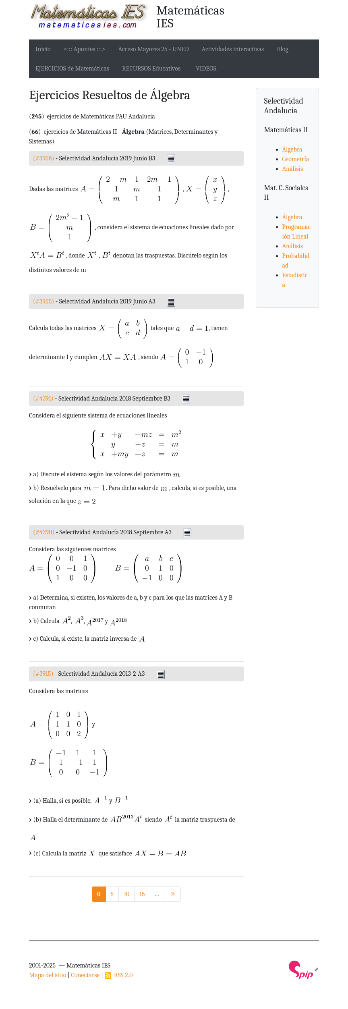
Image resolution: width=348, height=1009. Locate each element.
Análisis (292, 168)
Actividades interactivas (233, 49)
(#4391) (43, 398)
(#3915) (43, 673)
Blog (282, 49)
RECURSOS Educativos (151, 68)
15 (142, 894)
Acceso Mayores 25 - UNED (153, 49)
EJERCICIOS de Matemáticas (72, 68)
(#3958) (43, 158)
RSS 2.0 (119, 975)
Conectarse (85, 975)
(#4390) (43, 532)
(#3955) (43, 301)
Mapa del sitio (47, 975)
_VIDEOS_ (205, 68)
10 (126, 894)
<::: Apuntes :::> (85, 49)
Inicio (43, 49)
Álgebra (292, 149)
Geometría (295, 159)
